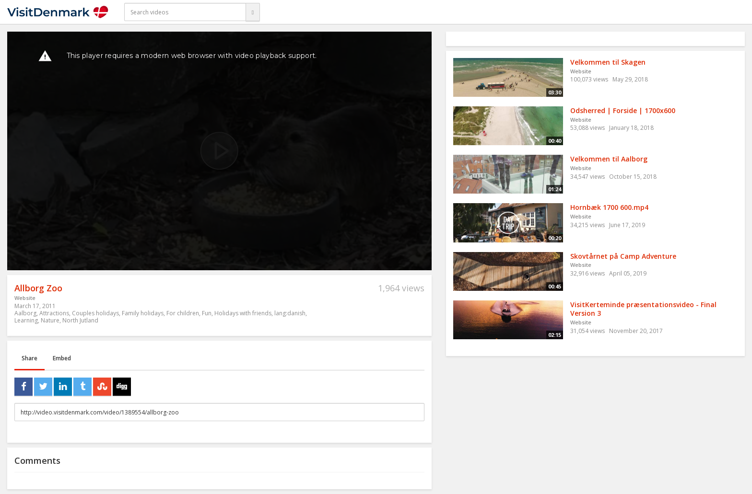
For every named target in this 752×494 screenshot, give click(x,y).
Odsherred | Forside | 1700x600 (622, 110)
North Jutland (80, 320)
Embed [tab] (62, 358)
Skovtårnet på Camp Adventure (623, 256)
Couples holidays (95, 313)
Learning (26, 320)
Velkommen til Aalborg (608, 158)
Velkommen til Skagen (608, 62)
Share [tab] (29, 358)
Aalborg (25, 313)
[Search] (253, 12)
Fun (207, 313)
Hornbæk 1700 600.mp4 (609, 207)
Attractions (54, 313)
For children (182, 313)
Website (24, 297)
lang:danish (290, 313)
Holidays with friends (242, 313)
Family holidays (143, 313)
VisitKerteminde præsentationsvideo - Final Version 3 (643, 309)
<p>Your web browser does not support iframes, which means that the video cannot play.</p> (219, 151)
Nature (50, 320)
